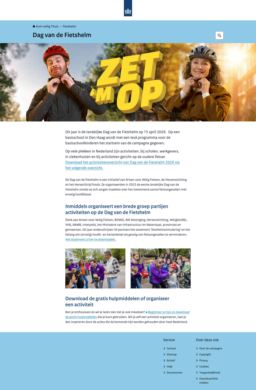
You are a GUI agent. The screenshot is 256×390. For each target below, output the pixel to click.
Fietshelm (69, 26)
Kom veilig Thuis (45, 26)
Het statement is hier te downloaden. (90, 239)
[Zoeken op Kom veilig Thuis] (219, 35)
